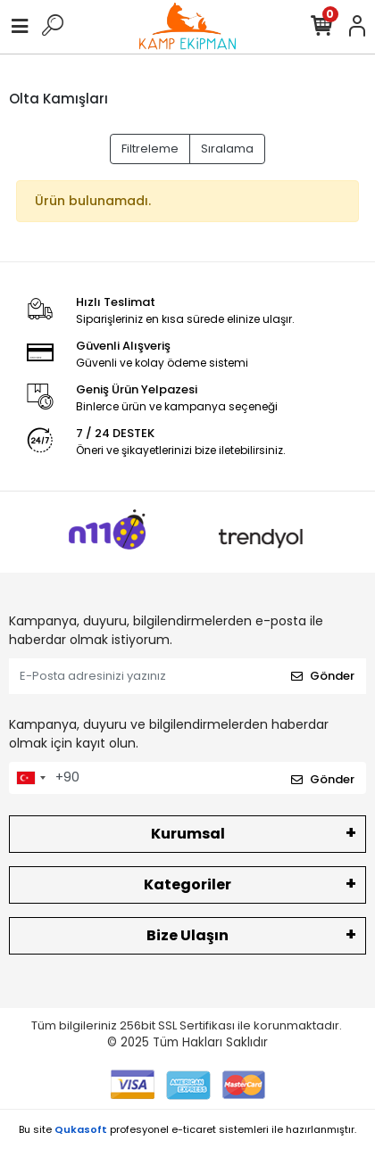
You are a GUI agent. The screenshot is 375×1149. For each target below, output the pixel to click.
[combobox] (30, 778)
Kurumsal (188, 833)
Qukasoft (80, 1129)
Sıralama (227, 148)
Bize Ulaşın (187, 935)
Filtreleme (150, 148)
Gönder (322, 675)
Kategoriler (187, 884)
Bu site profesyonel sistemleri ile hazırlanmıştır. (187, 1129)
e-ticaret (193, 1129)
